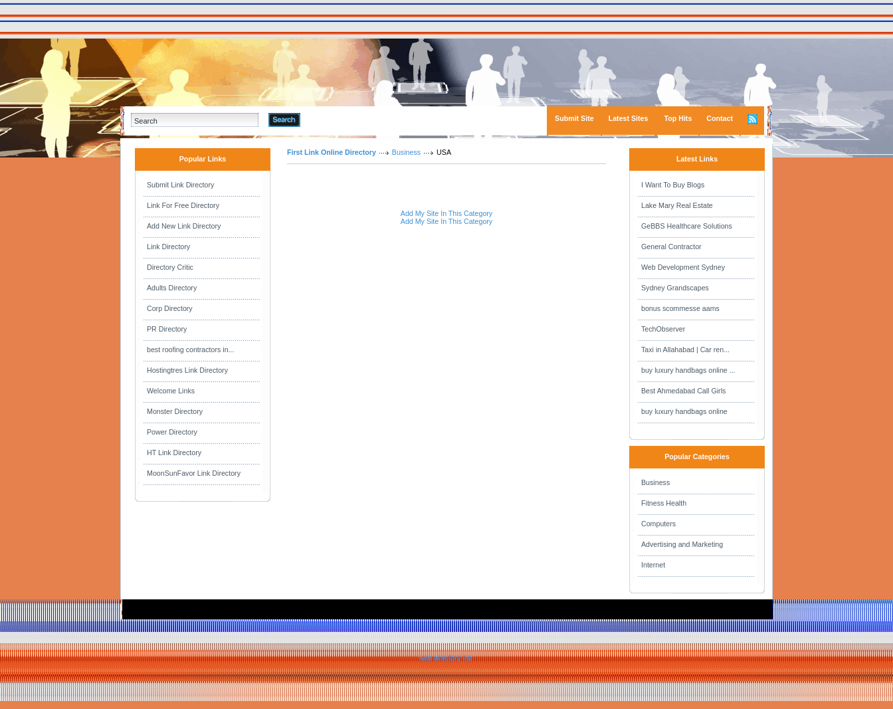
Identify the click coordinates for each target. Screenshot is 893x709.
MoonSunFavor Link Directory (194, 473)
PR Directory (167, 329)
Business (406, 152)
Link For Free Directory (183, 205)
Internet (653, 565)
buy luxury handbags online (684, 411)
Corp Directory (170, 308)
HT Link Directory (174, 452)
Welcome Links (171, 391)
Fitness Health (663, 503)
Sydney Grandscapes (675, 288)
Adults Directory (172, 288)
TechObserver (663, 329)
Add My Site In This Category (446, 213)
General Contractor (671, 247)
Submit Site (574, 118)
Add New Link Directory (184, 226)
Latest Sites (628, 118)
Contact (719, 118)
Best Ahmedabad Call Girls (683, 391)
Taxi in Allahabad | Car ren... (685, 350)
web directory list (445, 658)
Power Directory (172, 432)
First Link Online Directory (331, 152)
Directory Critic (170, 267)
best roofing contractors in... (191, 350)
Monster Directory (175, 411)
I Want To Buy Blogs (672, 185)
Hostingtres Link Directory (187, 370)
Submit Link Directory (180, 185)
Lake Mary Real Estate (677, 205)
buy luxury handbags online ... (688, 370)
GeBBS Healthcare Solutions (686, 226)
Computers (658, 524)
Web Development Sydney (683, 267)
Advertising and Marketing (682, 544)
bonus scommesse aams (680, 308)
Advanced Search (334, 119)
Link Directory (168, 247)
